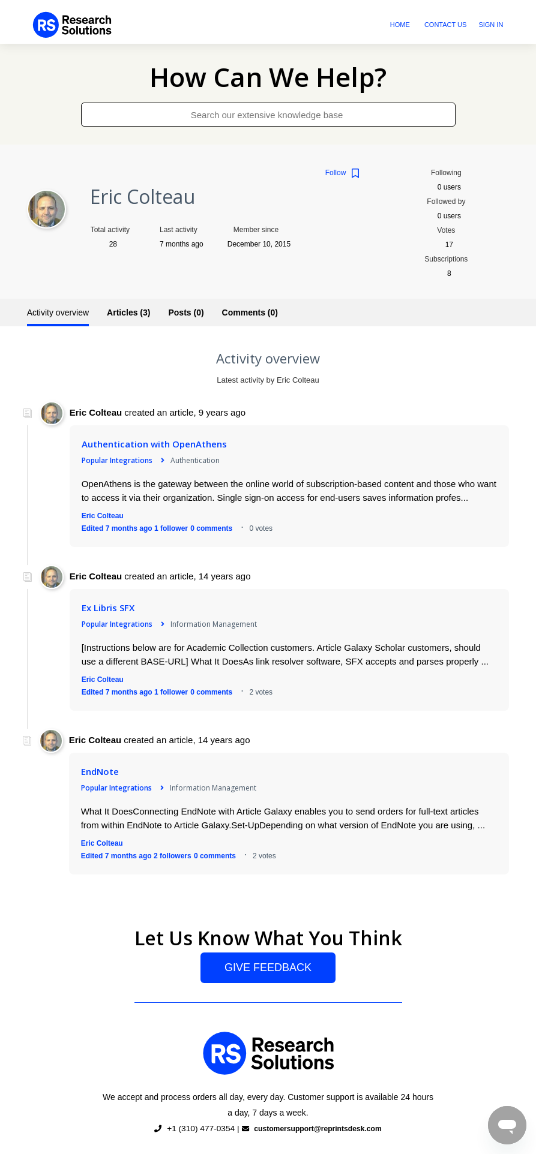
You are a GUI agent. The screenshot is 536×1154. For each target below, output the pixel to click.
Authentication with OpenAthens (154, 444)
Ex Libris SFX (108, 608)
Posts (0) (185, 312)
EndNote (100, 771)
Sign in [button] (490, 24)
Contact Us (445, 24)
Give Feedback (268, 967)
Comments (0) (250, 312)
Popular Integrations (117, 460)
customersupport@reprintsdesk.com (314, 1129)
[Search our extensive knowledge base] (268, 115)
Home (400, 24)
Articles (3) (128, 312)
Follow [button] (335, 173)
